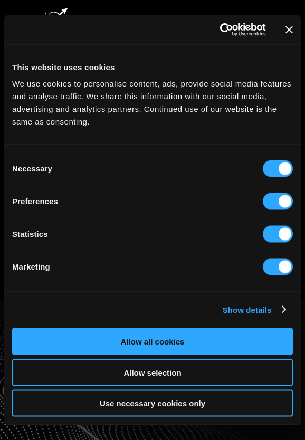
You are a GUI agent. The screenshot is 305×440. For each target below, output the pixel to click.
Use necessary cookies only (152, 403)
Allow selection (152, 372)
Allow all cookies (153, 341)
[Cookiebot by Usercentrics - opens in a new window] (220, 30)
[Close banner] (289, 29)
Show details (247, 309)
